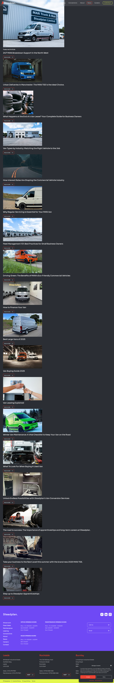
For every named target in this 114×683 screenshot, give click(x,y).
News (89, 3)
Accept (88, 677)
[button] (111, 665)
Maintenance (52, 3)
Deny (104, 677)
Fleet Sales (41, 3)
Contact (107, 3)
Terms (33, 681)
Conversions (72, 3)
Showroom (30, 3)
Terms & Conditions (98, 680)
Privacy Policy (26, 681)
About (82, 3)
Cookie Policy (91, 680)
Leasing (62, 3)
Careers (97, 3)
